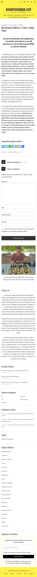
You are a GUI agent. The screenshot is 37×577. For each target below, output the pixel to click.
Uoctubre (3, 402)
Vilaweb (3, 522)
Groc (18, 25)
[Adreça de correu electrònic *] (18, 547)
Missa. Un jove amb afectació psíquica (10, 376)
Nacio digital (4, 502)
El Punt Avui (4, 471)
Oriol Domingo (4, 25)
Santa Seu (3, 518)
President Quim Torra (6, 510)
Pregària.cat (4, 506)
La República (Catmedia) (7, 483)
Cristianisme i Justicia (6, 459)
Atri (2, 396)
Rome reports (4, 514)
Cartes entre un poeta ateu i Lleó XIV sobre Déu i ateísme (14, 370)
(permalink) (19, 152)
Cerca (34, 1)
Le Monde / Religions (6, 494)
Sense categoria (24, 399)
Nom (3, 208)
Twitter (23, 1)
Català (25, 573)
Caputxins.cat (4, 455)
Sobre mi (6, 573)
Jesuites (3, 479)
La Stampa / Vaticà (5, 490)
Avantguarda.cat (18, 9)
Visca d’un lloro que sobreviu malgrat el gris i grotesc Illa (14, 382)
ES (30, 5)
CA (28, 5)
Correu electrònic (6, 215)
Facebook (20, 1)
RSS (27, 1)
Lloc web (3, 222)
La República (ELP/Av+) (6, 487)
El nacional (4, 467)
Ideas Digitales (4, 475)
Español (31, 573)
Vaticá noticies (4, 526)
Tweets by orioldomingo (7, 439)
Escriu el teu (24, 162)
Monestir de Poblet (6, 498)
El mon (3, 463)
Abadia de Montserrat (6, 451)
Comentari (4, 182)
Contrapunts (23, 396)
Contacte (19, 573)
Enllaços (12, 573)
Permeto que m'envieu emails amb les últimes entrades (16, 552)
